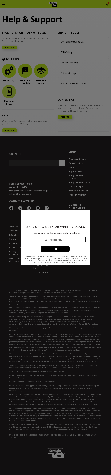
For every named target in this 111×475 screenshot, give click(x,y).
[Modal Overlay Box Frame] (55, 237)
